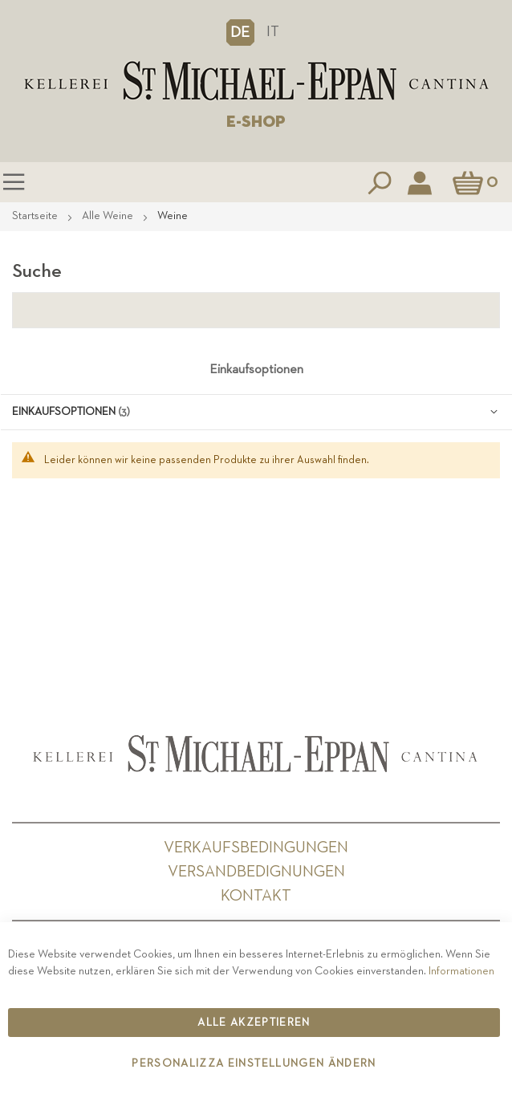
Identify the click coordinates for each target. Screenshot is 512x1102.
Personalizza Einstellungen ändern (254, 1063)
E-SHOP (256, 122)
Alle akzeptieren (254, 1022)
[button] (240, 32)
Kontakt (256, 896)
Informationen (461, 971)
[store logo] (256, 81)
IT (272, 31)
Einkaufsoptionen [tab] (256, 370)
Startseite (36, 216)
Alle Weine (109, 216)
